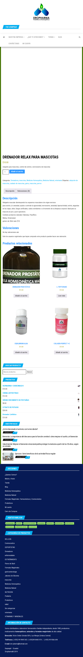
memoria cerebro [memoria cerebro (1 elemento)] (30, 523)
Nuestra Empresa (16, 37)
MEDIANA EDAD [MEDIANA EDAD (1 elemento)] (21, 527)
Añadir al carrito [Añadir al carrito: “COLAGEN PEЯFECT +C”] (62, 352)
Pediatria (8, 596)
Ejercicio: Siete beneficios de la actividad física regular (35, 454)
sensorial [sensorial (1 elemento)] (33, 527)
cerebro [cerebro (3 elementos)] (41, 523)
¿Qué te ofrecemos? (36, 37)
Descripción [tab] (10, 191)
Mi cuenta (26, 44)
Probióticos (9, 503)
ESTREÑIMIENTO (11, 559)
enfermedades (10, 555)
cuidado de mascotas (17, 183)
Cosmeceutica (10, 543)
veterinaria (58, 180)
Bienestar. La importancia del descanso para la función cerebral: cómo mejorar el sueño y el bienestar (40, 436)
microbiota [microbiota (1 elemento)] (69, 523)
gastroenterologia (11, 572)
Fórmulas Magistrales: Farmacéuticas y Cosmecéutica (23, 499)
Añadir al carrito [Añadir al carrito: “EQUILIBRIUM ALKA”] (21, 352)
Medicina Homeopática (34, 180)
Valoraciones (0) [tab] (23, 191)
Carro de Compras (11, 511)
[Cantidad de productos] (6, 172)
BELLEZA (8, 539)
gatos (27, 183)
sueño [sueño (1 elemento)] (19, 523)
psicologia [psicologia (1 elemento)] (59, 523)
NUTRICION (9, 592)
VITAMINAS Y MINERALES (14, 616)
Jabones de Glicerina (12, 576)
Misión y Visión (10, 479)
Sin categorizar (10, 608)
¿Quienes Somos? (11, 475)
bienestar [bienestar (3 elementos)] (10, 523)
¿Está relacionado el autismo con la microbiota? (20, 429)
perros (39, 183)
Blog (60, 37)
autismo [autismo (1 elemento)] (50, 523)
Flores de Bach (10, 564)
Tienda (51, 37)
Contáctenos (14, 44)
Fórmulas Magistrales (12, 568)
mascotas (22, 180)
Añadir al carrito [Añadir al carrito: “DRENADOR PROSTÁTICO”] (21, 296)
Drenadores (14, 180)
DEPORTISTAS (10, 547)
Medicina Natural (48, 180)
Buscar (29, 372)
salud (6, 604)
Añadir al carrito (17, 171)
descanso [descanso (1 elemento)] (10, 527)
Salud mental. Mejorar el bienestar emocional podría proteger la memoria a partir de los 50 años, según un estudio (40, 445)
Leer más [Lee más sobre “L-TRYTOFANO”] (61, 296)
